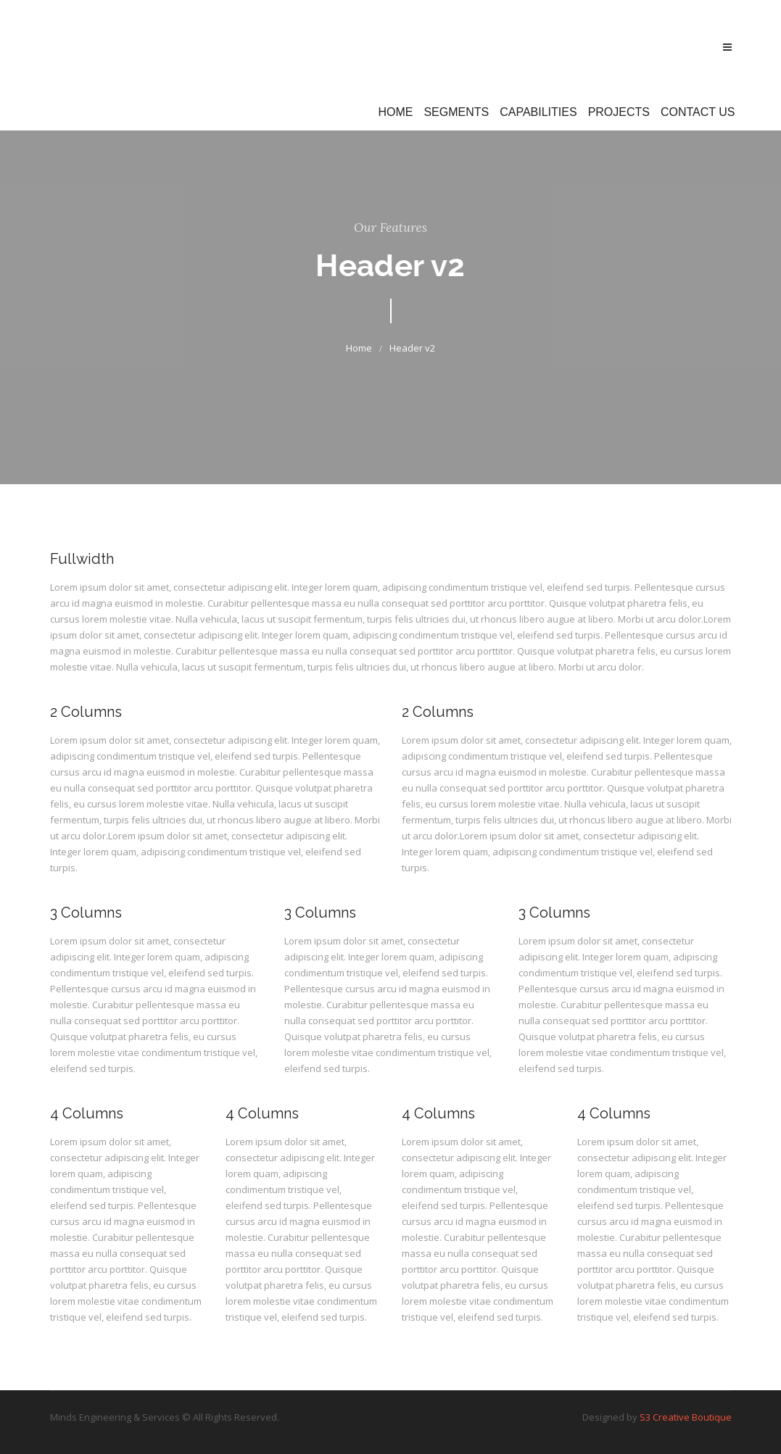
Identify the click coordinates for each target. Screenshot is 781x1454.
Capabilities (538, 112)
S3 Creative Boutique (686, 1417)
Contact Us (698, 112)
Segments (456, 112)
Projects (619, 112)
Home (395, 112)
